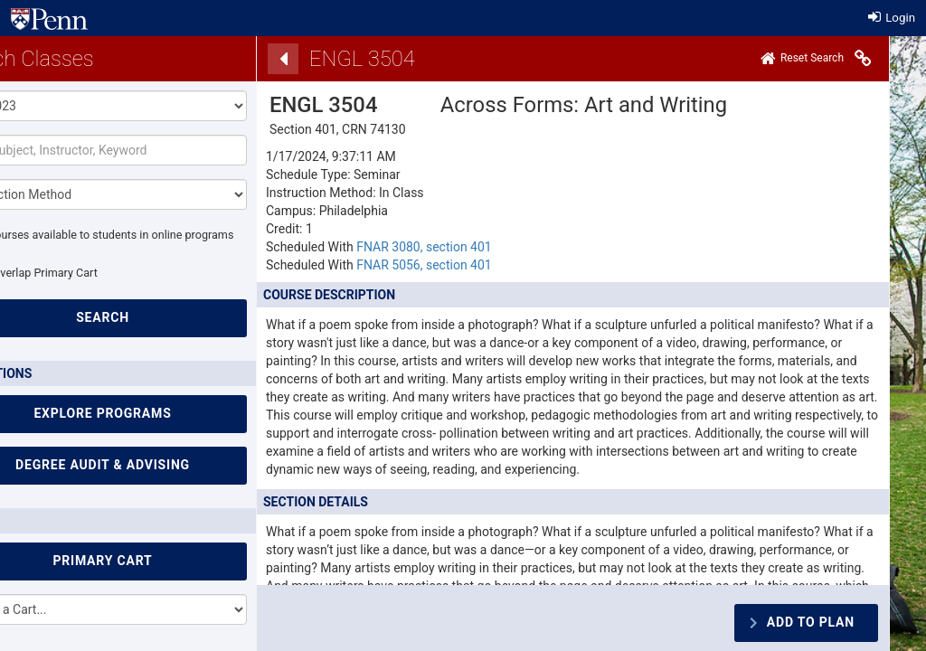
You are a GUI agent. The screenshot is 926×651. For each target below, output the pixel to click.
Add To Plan (811, 622)
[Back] (283, 58)
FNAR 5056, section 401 (424, 265)
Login (891, 17)
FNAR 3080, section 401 (424, 247)
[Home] (802, 58)
